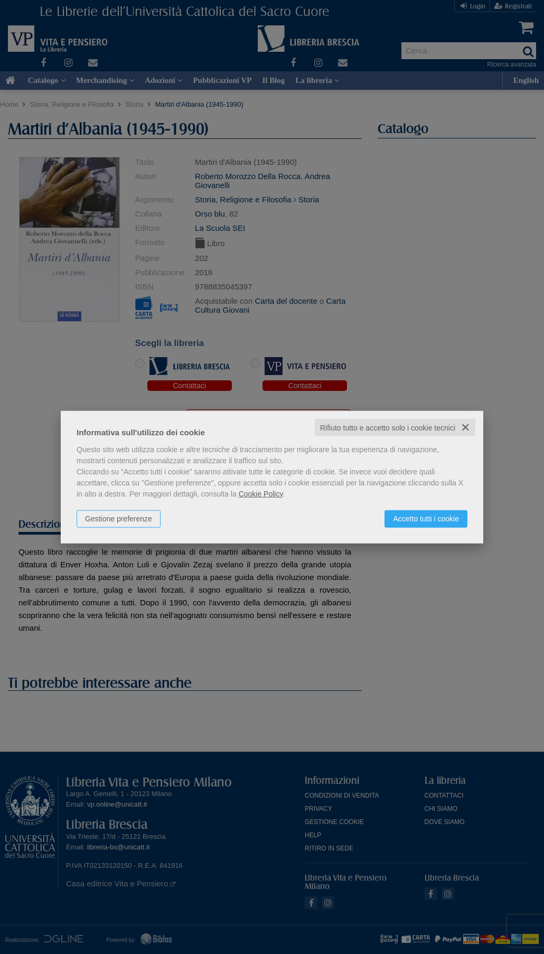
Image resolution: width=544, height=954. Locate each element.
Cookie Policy (261, 493)
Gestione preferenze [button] (118, 518)
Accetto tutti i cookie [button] (426, 518)
